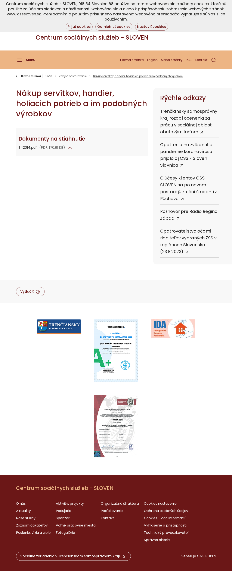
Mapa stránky (171, 60)
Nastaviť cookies (151, 26)
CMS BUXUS (206, 556)
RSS (189, 60)
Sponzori (63, 518)
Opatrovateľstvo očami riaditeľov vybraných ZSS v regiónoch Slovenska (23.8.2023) (188, 241)
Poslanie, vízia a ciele (33, 532)
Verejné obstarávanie (73, 76)
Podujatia (63, 510)
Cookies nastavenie (160, 503)
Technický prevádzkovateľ (166, 532)
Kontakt (201, 60)
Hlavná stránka (132, 60)
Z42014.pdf (28, 147)
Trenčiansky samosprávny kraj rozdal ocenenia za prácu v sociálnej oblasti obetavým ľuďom (188, 121)
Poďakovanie (112, 510)
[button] (213, 59)
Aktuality (23, 510)
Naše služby (25, 518)
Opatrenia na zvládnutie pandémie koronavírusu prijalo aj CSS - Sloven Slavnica (186, 155)
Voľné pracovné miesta (76, 525)
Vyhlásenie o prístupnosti (165, 525)
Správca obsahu (157, 539)
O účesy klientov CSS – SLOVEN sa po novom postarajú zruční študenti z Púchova (188, 188)
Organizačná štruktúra (120, 503)
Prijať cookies (79, 26)
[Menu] (25, 59)
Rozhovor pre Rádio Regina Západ (189, 214)
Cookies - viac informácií (165, 518)
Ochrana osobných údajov (166, 510)
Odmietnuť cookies (113, 26)
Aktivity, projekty (70, 503)
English (152, 60)
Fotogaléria (65, 532)
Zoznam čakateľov (32, 525)
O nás (48, 76)
